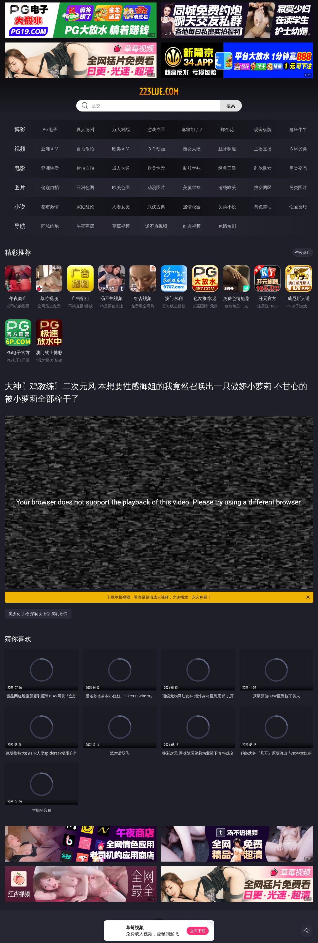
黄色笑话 (263, 207)
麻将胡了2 (192, 129)
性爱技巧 (298, 207)
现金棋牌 (263, 129)
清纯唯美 (227, 187)
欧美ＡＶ (121, 149)
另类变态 (298, 168)
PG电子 (50, 129)
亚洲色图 (85, 187)
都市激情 (50, 207)
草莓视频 (121, 226)
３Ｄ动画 (156, 149)
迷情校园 (192, 207)
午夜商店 (85, 226)
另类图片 (298, 187)
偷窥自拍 (50, 187)
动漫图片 (156, 187)
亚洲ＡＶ (50, 149)
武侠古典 (156, 207)
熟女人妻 (192, 149)
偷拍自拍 (85, 168)
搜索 (230, 106)
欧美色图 (121, 187)
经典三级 (227, 168)
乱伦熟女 (263, 168)
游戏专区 (156, 129)
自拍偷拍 (85, 149)
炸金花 (227, 129)
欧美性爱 (156, 168)
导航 (19, 226)
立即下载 (197, 930)
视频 (19, 148)
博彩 (19, 129)
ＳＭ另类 (298, 149)
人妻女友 (121, 207)
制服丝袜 (192, 168)
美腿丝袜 (192, 187)
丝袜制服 (227, 149)
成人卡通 (121, 168)
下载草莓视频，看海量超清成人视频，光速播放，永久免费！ (209, 597)
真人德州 (85, 129)
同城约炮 (50, 226)
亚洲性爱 (50, 168)
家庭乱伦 (85, 207)
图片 (19, 187)
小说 (19, 206)
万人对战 (121, 129)
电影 (19, 168)
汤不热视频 (156, 226)
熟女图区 (263, 187)
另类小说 (227, 207)
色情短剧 (227, 226)
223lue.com (159, 91)
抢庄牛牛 (298, 129)
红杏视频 (192, 226)
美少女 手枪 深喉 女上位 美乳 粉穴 (38, 613)
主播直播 (263, 149)
